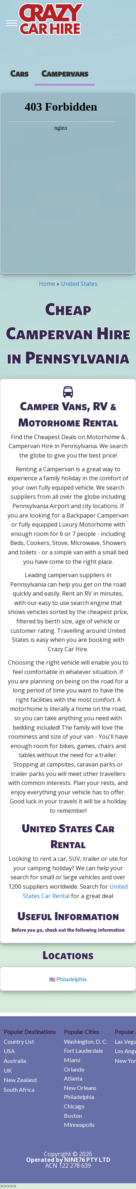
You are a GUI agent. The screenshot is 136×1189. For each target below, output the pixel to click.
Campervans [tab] (64, 73)
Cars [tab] (19, 73)
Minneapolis (79, 1124)
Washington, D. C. (85, 1041)
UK (8, 1070)
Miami (72, 1059)
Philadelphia (68, 978)
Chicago (74, 1106)
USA (9, 1050)
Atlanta (73, 1078)
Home (47, 284)
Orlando (74, 1069)
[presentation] (19, 73)
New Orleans (80, 1087)
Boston (73, 1115)
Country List (19, 1041)
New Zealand (20, 1079)
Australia (15, 1060)
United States (79, 284)
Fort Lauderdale (83, 1050)
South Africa (19, 1089)
